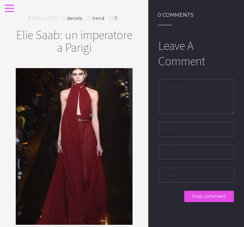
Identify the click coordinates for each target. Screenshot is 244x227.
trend (98, 18)
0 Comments (176, 15)
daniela (74, 18)
